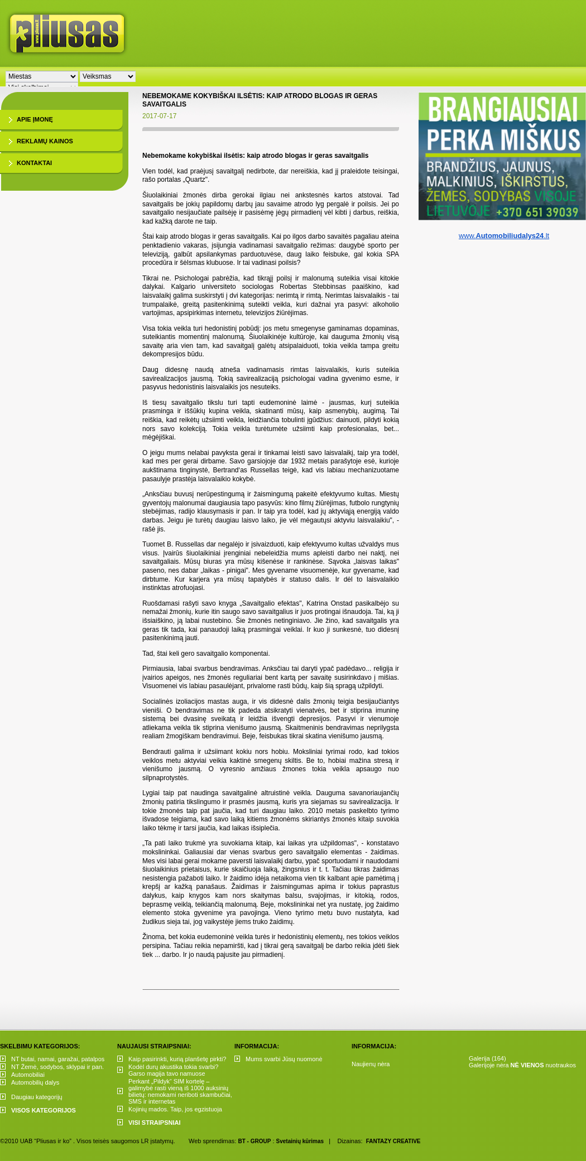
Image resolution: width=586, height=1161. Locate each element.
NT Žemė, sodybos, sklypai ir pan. (57, 1066)
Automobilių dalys (35, 1082)
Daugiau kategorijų (37, 1097)
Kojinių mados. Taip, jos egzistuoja (175, 1109)
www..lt (504, 235)
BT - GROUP (254, 1141)
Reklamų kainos (45, 141)
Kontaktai (34, 162)
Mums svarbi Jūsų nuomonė (284, 1059)
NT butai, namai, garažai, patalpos (57, 1059)
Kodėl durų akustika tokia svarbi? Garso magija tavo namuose (173, 1070)
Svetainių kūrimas (300, 1141)
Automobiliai (28, 1074)
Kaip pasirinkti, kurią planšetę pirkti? (177, 1059)
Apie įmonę (35, 119)
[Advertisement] (284, 84)
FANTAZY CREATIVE (393, 1141)
